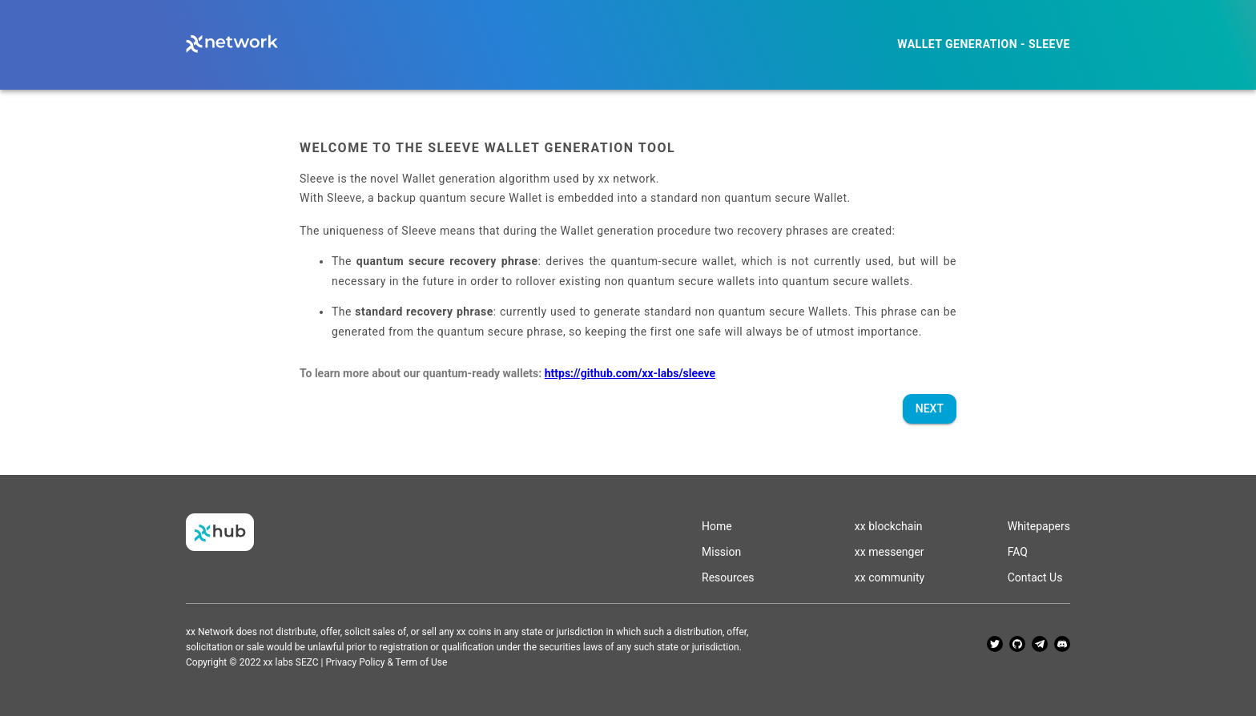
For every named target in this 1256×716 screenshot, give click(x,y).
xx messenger (889, 551)
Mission (721, 551)
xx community (889, 577)
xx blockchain (889, 526)
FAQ (1018, 551)
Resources (728, 577)
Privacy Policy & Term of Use (387, 662)
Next (929, 409)
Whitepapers (1039, 526)
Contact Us (1035, 577)
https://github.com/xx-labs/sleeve (630, 373)
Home (717, 526)
